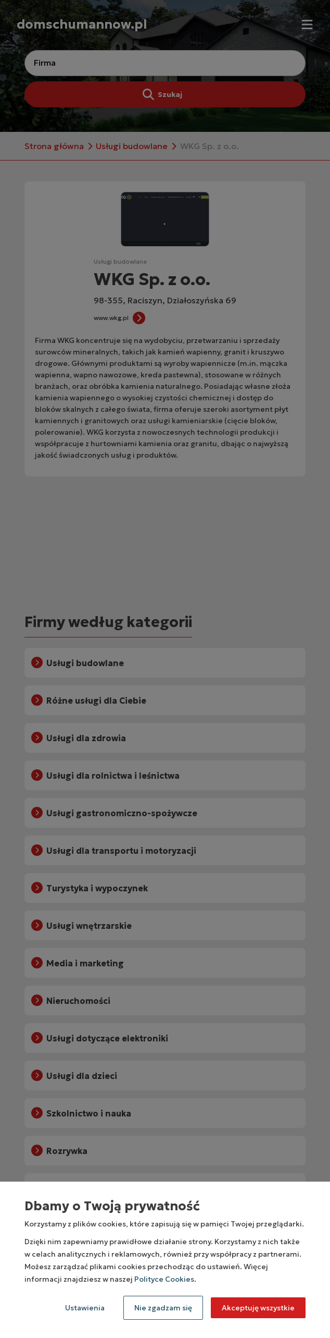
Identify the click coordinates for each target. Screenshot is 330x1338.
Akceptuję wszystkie (258, 1307)
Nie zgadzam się (163, 1307)
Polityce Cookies (164, 1279)
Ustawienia (85, 1307)
